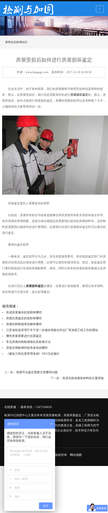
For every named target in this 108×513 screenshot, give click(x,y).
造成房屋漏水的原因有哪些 (24, 312)
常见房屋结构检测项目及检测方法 (28, 341)
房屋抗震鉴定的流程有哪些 (24, 318)
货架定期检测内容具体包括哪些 (27, 347)
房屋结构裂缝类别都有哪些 (24, 324)
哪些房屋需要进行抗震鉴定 (24, 336)
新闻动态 (10, 42)
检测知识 (21, 42)
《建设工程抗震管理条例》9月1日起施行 (33, 353)
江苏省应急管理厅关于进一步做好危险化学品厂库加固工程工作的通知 (52, 330)
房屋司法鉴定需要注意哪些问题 (37, 372)
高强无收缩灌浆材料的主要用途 (83, 378)
